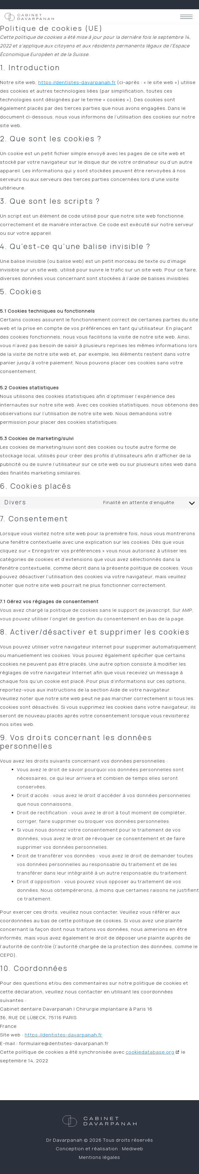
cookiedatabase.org (150, 1052)
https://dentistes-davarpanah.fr (77, 82)
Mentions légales (99, 1157)
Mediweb (132, 1149)
